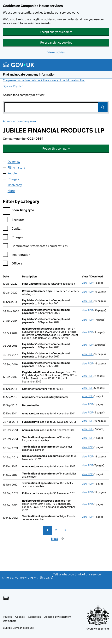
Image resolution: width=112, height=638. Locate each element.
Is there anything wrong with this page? (27, 577)
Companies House (23, 627)
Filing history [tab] (16, 167)
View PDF (87, 282)
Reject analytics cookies (56, 42)
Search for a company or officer (23, 95)
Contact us (34, 616)
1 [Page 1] (47, 530)
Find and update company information (29, 74)
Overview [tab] (14, 162)
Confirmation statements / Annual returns (35, 246)
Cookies (20, 616)
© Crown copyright (97, 628)
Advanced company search (20, 121)
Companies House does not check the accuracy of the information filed (44, 80)
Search (103, 107)
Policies (7, 616)
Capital (12, 229)
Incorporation (16, 255)
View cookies (56, 52)
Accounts (13, 220)
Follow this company (56, 148)
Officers (12, 264)
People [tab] (12, 173)
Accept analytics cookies (56, 32)
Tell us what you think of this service (77, 574)
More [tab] (11, 191)
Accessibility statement (57, 616)
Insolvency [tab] (15, 185)
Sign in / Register (13, 86)
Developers (9, 621)
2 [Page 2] (56, 530)
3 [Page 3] (65, 530)
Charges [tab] (13, 179)
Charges (13, 237)
